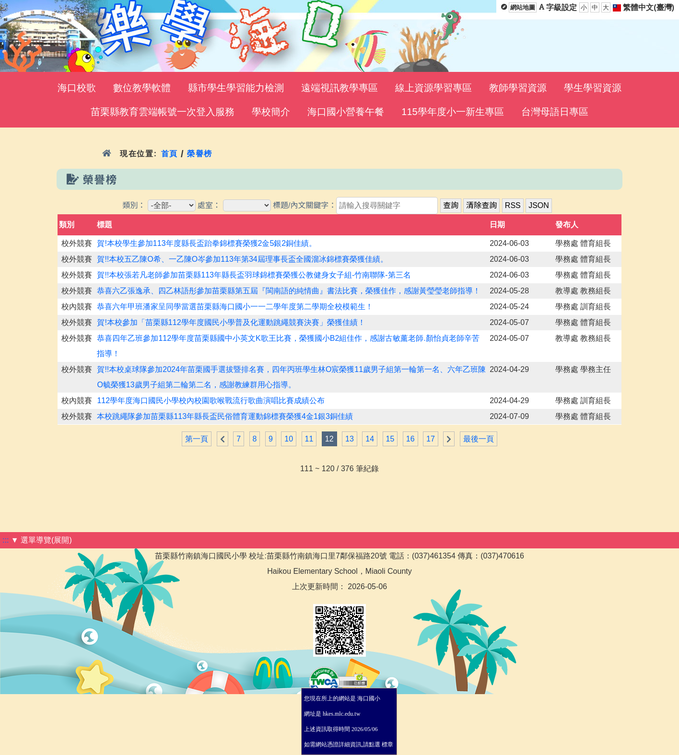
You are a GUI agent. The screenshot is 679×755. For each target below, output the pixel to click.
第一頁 (196, 439)
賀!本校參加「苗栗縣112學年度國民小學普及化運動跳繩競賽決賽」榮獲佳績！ (231, 322)
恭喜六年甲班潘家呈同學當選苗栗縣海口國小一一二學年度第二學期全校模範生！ (235, 306)
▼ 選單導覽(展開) (41, 540)
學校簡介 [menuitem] (271, 111)
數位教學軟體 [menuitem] (142, 87)
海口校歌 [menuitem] (77, 87)
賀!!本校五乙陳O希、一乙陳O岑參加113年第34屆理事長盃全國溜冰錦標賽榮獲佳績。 (242, 259)
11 (309, 439)
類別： (133, 205)
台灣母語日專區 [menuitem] (554, 111)
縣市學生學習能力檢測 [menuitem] (236, 87)
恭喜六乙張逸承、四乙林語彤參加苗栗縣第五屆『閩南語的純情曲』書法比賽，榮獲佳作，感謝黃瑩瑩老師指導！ (288, 291)
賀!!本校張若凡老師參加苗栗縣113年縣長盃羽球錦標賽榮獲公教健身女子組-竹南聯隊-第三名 (253, 275)
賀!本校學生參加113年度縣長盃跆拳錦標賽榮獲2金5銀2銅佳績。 (206, 243)
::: (5, 540)
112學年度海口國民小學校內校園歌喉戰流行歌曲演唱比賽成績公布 (211, 400)
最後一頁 (478, 439)
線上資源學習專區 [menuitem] (433, 87)
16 (410, 439)
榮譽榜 (199, 154)
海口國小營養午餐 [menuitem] (345, 111)
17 (430, 439)
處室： (209, 205)
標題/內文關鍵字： (304, 205)
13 (349, 439)
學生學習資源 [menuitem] (592, 87)
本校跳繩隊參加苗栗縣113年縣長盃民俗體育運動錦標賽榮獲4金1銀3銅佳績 (224, 416)
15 (390, 439)
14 (369, 439)
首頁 (169, 154)
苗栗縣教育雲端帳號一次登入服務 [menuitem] (162, 111)
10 (288, 439)
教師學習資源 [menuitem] (518, 87)
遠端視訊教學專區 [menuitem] (339, 87)
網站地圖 (522, 7)
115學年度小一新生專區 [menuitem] (452, 111)
